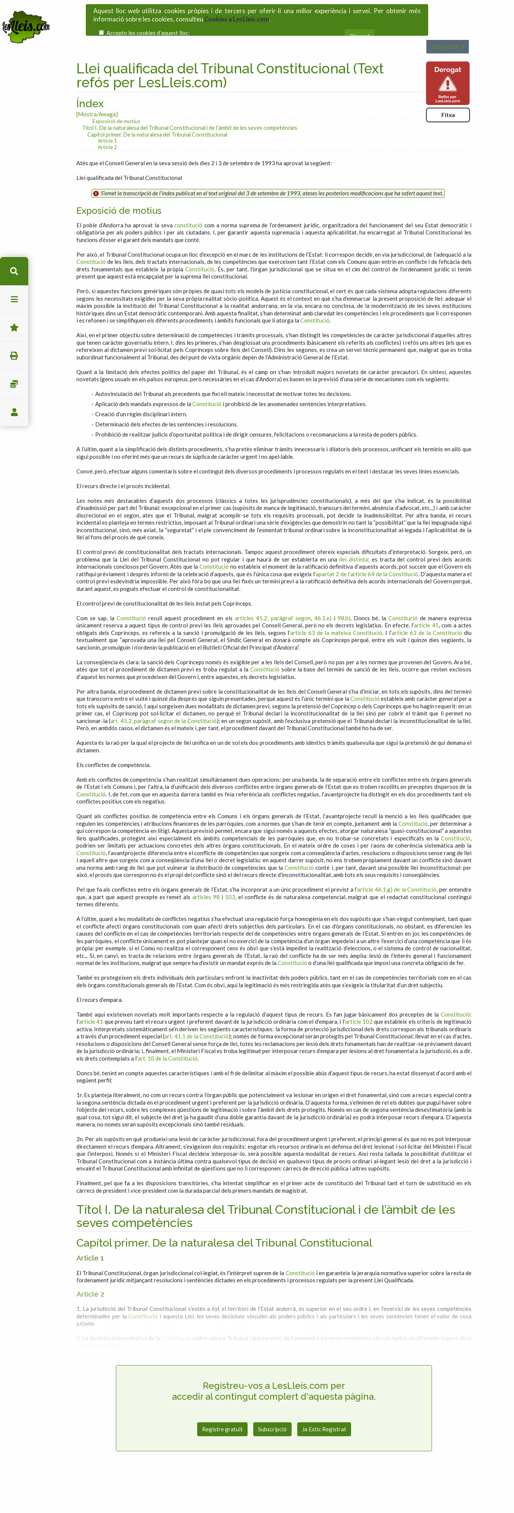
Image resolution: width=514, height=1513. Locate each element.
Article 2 (107, 125)
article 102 (359, 1000)
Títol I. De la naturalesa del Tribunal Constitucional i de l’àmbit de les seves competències (189, 106)
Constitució (91, 240)
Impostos (14, 384)
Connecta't (445, 25)
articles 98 (206, 875)
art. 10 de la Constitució (168, 1037)
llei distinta (353, 537)
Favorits (14, 328)
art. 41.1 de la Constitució (196, 1015)
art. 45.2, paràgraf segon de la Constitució (163, 699)
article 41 (91, 1000)
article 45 (426, 604)
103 (230, 875)
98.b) (344, 596)
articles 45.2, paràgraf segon (272, 596)
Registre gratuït (222, 1408)
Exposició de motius (116, 100)
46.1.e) (323, 596)
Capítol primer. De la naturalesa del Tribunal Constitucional (157, 113)
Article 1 (107, 119)
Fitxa (448, 93)
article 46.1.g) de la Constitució (396, 868)
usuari (14, 412)
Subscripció (272, 1408)
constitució (188, 203)
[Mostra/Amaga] (97, 92)
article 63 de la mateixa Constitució (336, 611)
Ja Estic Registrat (324, 1408)
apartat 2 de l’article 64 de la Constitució (367, 552)
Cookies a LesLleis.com (236, 15)
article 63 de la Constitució (427, 611)
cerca (14, 271)
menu (14, 299)
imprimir (14, 356)
